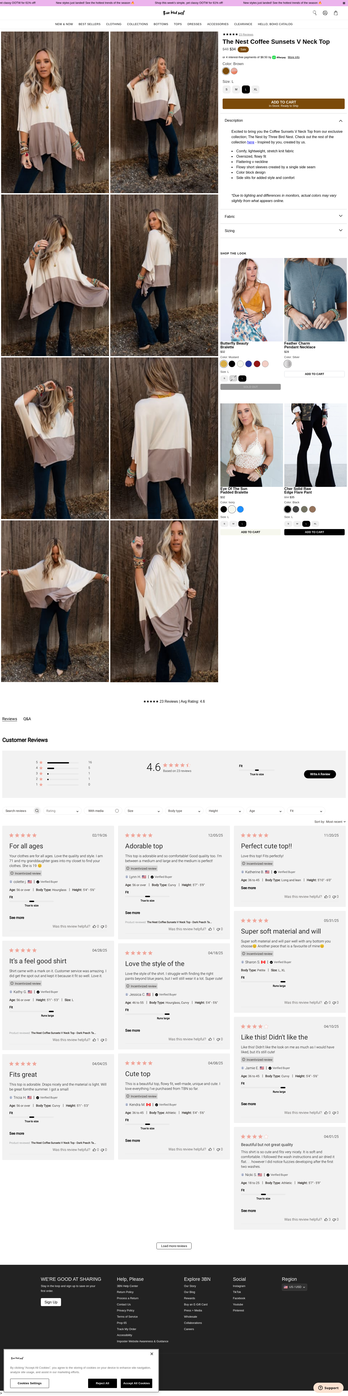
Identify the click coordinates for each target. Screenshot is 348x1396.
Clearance (243, 24)
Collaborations (193, 1323)
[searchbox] (17, 810)
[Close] (152, 1354)
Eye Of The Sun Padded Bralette (234, 490)
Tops (178, 24)
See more (16, 918)
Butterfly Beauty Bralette (234, 345)
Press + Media (193, 1310)
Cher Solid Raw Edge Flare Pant (298, 490)
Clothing (113, 24)
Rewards (189, 1298)
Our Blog (189, 1292)
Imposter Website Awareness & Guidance (142, 1341)
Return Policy (125, 1292)
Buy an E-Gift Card (196, 1304)
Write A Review (320, 774)
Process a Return (127, 1298)
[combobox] (62, 811)
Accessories (218, 24)
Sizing (283, 231)
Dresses (195, 24)
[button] (64, 763)
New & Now (64, 24)
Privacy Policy (125, 1310)
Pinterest (238, 1310)
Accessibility (124, 1335)
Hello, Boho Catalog (275, 24)
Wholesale (190, 1316)
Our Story (190, 1286)
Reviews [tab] (9, 718)
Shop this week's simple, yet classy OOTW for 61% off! (197, 2)
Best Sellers (90, 24)
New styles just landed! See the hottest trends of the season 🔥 (103, 2)
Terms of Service (127, 1316)
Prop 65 (122, 1323)
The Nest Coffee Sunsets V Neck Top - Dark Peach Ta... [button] (179, 922)
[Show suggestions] (294, 1287)
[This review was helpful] (94, 926)
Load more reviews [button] (174, 1246)
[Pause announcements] (344, 3)
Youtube (238, 1304)
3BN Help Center (127, 1286)
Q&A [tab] (27, 718)
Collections (137, 24)
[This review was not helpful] (102, 926)
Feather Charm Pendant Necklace (299, 345)
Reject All (102, 1383)
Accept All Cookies (136, 1383)
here (250, 142)
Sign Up (50, 1302)
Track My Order (126, 1329)
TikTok (237, 1292)
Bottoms (161, 24)
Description (283, 120)
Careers (189, 1329)
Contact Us (124, 1304)
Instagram (239, 1286)
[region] (81, 1370)
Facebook (239, 1298)
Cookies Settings (30, 1383)
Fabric (283, 216)
